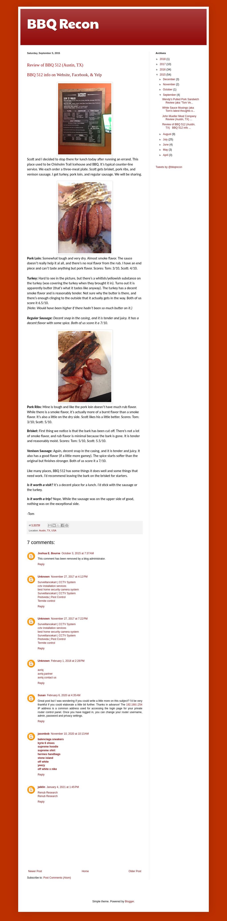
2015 (163, 74)
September (170, 94)
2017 (163, 64)
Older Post (135, 871)
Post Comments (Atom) (57, 877)
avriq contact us (47, 677)
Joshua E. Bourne (49, 553)
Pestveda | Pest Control (52, 597)
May (166, 149)
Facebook (80, 74)
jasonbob (43, 733)
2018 (163, 59)
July (165, 139)
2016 (163, 69)
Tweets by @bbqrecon (169, 167)
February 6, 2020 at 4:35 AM (63, 695)
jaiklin (41, 787)
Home (85, 871)
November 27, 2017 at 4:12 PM (69, 576)
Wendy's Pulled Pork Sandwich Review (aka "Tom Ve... (180, 101)
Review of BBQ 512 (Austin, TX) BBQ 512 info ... (178, 126)
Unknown (44, 576)
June (166, 144)
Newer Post (35, 871)
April (166, 155)
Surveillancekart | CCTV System (57, 582)
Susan (42, 695)
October (168, 89)
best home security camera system (58, 589)
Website (63, 74)
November (169, 84)
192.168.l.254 (134, 704)
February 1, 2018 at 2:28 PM (67, 660)
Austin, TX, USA (47, 530)
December (169, 79)
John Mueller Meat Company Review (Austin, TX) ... (179, 118)
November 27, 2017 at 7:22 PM (69, 618)
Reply (41, 564)
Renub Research (48, 792)
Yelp (98, 74)
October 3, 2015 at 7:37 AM (78, 553)
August (167, 134)
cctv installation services (52, 586)
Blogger (129, 901)
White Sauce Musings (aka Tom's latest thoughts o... (178, 109)
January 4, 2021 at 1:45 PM (63, 787)
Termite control (46, 600)
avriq (40, 670)
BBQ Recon (63, 23)
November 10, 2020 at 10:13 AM (70, 733)
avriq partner (45, 673)
